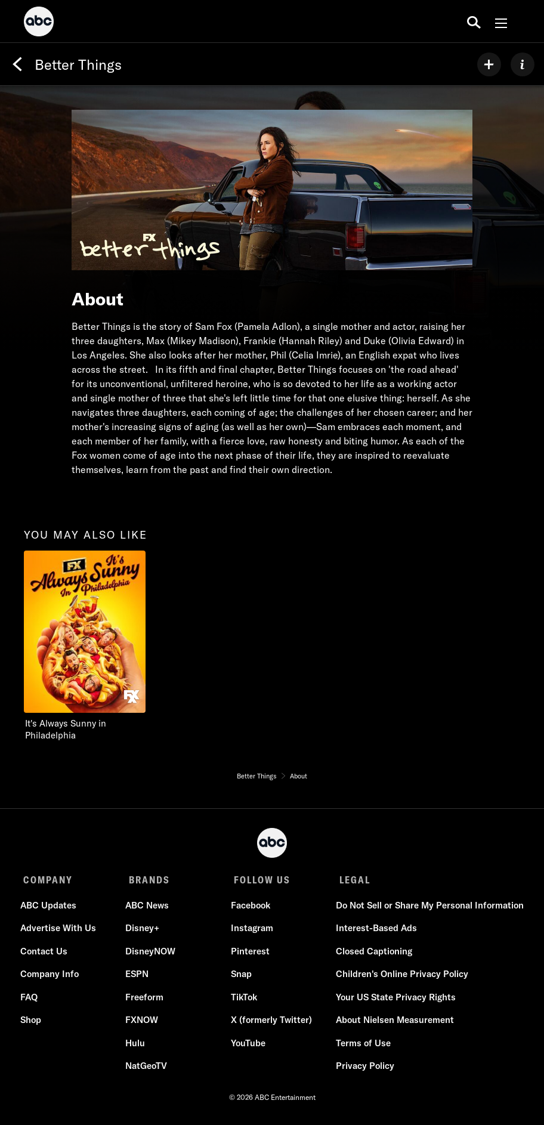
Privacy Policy (362, 1069)
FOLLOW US (258, 879)
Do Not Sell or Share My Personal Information (427, 908)
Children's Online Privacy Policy (399, 977)
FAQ (32, 1000)
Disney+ (143, 931)
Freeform (145, 1000)
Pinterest (249, 954)
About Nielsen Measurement (392, 1023)
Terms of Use (360, 1046)
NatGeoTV (147, 1069)
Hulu (136, 1046)
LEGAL (348, 879)
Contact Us (46, 954)
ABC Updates (51, 908)
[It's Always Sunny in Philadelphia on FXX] (96, 646)
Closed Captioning (371, 954)
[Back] (17, 64)
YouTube (247, 1046)
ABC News (148, 908)
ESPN (138, 977)
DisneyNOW (151, 954)
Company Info (52, 977)
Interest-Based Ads (373, 931)
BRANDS (147, 879)
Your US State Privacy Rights (393, 1000)
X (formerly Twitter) (270, 1023)
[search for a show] (474, 21)
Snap (240, 977)
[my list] (489, 64)
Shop (33, 1023)
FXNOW (142, 1023)
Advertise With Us (61, 931)
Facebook (249, 908)
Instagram (251, 931)
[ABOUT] (522, 64)
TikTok (243, 1000)
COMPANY (48, 879)
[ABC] (39, 23)
